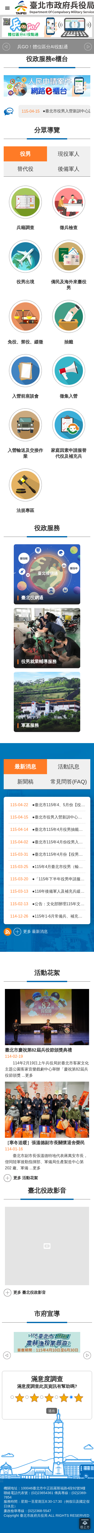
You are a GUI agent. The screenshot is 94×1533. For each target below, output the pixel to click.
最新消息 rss (8, 932)
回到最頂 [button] (84, 1523)
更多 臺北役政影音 (29, 1292)
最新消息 (25, 767)
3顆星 (49, 1397)
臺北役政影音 (47, 1190)
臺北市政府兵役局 (54, 7)
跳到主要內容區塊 (2, 2)
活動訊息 (68, 767)
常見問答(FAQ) (68, 782)
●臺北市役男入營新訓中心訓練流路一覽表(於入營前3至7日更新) (47, 817)
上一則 (6, 47)
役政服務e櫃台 (47, 58)
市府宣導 (47, 1313)
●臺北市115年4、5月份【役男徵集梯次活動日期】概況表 (47, 804)
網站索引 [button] (7, 8)
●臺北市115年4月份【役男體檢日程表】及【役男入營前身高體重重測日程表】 (47, 854)
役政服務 (47, 528)
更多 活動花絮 (25, 1178)
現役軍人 (68, 154)
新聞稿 (25, 782)
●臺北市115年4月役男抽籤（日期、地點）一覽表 (47, 829)
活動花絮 (47, 972)
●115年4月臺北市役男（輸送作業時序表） (47, 866)
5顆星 (78, 1397)
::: (1, 17)
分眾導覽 (47, 130)
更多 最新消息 (35, 931)
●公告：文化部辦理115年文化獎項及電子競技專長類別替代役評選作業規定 (47, 904)
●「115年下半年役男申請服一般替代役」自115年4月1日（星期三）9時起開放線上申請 (47, 879)
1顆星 (19, 1397)
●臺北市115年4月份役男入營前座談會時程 (47, 842)
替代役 (25, 169)
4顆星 (64, 1397)
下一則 (88, 47)
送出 (41, 1410)
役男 (25, 154)
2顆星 (34, 1397)
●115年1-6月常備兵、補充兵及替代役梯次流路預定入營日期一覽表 (47, 916)
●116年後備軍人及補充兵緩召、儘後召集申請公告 (47, 891)
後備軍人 (68, 169)
